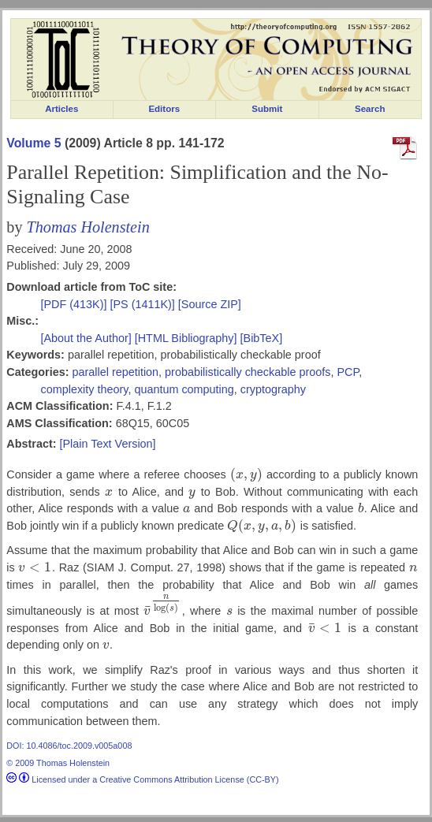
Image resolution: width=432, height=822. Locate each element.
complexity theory (84, 389)
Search (370, 108)
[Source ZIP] (209, 304)
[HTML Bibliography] (186, 338)
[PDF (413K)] (75, 304)
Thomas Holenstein (88, 227)
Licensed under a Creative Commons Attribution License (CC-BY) (142, 779)
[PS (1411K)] (143, 304)
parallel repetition (115, 372)
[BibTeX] (261, 338)
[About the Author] (88, 338)
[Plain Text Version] (107, 443)
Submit (266, 108)
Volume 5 (33, 143)
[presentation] (246, 474)
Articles (61, 108)
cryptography (273, 389)
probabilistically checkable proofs (247, 372)
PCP (348, 372)
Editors (164, 108)
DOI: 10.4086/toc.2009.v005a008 (69, 745)
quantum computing (183, 389)
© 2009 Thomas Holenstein (58, 763)
